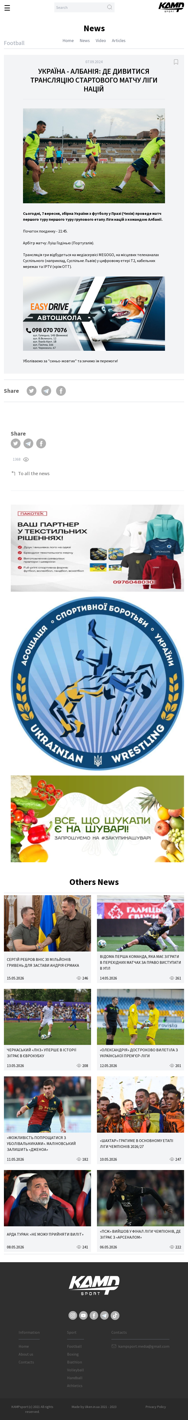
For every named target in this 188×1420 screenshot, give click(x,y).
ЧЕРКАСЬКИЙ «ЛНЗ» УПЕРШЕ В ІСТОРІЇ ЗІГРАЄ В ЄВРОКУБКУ (41, 1052)
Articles (119, 40)
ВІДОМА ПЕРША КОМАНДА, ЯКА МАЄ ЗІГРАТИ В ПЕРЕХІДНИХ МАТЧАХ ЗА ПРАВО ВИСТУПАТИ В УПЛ (140, 962)
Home (68, 40)
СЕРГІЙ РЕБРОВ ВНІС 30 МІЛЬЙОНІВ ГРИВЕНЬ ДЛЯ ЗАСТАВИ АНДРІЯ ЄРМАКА (43, 962)
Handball (74, 1377)
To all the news (33, 473)
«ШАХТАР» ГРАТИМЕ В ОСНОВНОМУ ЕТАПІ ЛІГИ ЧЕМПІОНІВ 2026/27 (136, 1143)
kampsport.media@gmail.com (143, 1346)
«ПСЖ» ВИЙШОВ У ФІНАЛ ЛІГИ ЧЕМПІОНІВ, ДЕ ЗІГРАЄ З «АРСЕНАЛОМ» (140, 1234)
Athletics (74, 1385)
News (85, 40)
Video (101, 40)
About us (26, 1354)
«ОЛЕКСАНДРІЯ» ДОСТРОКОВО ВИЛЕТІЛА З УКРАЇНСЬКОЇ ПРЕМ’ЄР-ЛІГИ (139, 1052)
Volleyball (75, 1369)
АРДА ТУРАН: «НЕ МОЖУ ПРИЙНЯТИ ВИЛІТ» (45, 1234)
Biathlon (74, 1362)
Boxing (73, 1354)
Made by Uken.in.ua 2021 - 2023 (94, 1407)
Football (74, 1346)
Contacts (26, 1362)
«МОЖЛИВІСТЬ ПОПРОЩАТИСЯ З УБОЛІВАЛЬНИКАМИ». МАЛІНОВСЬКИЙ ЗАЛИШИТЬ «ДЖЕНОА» (41, 1143)
